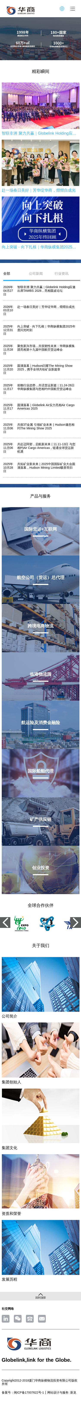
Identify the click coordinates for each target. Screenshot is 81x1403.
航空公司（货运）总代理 (40, 577)
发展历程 (9, 1279)
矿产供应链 (40, 819)
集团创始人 (11, 1082)
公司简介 (9, 1016)
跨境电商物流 (41, 625)
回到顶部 (40, 1297)
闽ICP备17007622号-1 (29, 1392)
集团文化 (9, 1148)
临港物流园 (40, 674)
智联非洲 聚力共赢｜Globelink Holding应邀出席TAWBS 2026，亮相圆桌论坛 (40, 133)
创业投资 (40, 867)
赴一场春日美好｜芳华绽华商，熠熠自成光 (39, 190)
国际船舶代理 (41, 771)
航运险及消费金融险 (40, 722)
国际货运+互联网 (40, 529)
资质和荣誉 (11, 1213)
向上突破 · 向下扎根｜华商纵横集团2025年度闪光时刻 (40, 247)
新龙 (73, 1392)
